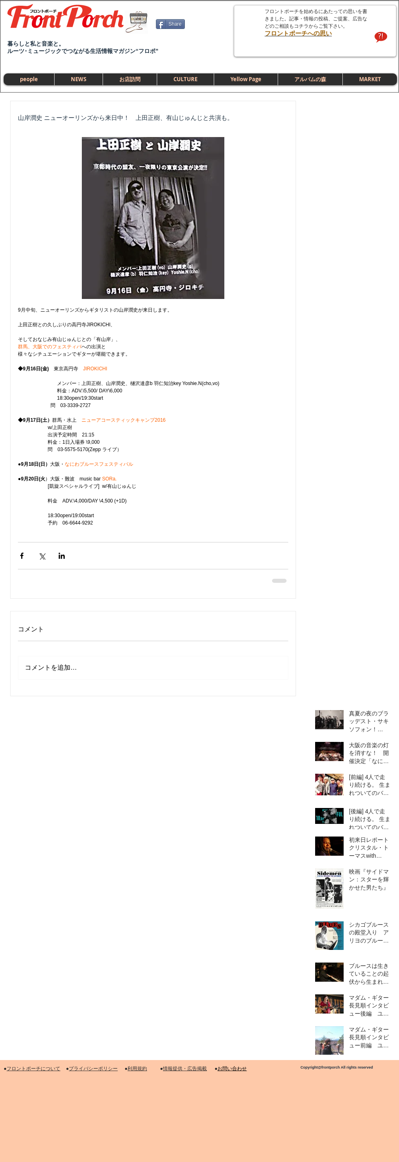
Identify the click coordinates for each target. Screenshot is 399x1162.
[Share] (170, 24)
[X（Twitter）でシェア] (42, 556)
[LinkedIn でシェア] (62, 556)
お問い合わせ (232, 1068)
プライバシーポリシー (93, 1068)
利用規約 (137, 1068)
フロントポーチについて (33, 1068)
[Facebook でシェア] (22, 556)
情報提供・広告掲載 (185, 1068)
